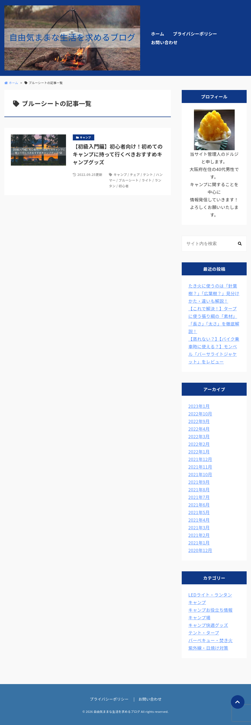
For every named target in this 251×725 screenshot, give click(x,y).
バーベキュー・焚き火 (210, 640)
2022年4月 (199, 429)
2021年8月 (199, 489)
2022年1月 (199, 451)
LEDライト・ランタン (210, 594)
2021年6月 (199, 504)
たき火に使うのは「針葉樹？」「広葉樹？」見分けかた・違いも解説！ (213, 293)
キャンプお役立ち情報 (210, 610)
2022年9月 (199, 421)
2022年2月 (199, 444)
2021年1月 (199, 542)
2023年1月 (199, 406)
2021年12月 (200, 459)
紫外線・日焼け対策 (208, 648)
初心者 (124, 185)
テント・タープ (203, 632)
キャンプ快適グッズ (208, 625)
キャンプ (120, 174)
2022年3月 (199, 436)
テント (148, 174)
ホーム (157, 33)
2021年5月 (199, 512)
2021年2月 (199, 535)
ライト (147, 180)
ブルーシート (129, 180)
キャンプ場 (199, 617)
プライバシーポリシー (195, 33)
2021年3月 (199, 527)
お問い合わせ (164, 42)
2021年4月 (199, 520)
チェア (135, 174)
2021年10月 (200, 474)
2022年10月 (200, 413)
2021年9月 (199, 482)
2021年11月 (200, 466)
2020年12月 (200, 550)
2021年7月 (199, 497)
